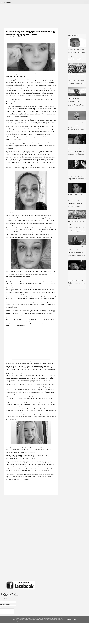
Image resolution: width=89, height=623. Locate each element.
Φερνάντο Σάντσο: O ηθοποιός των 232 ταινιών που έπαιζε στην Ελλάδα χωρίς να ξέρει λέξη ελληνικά (76, 274)
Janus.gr (7, 2)
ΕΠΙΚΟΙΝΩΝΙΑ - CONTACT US (8, 594)
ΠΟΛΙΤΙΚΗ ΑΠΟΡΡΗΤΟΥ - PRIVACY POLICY (11, 595)
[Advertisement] (30, 506)
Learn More (69, 619)
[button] (6, 39)
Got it (74, 619)
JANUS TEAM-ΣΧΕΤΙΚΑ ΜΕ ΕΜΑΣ (9, 593)
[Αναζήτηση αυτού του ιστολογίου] (81, 2)
